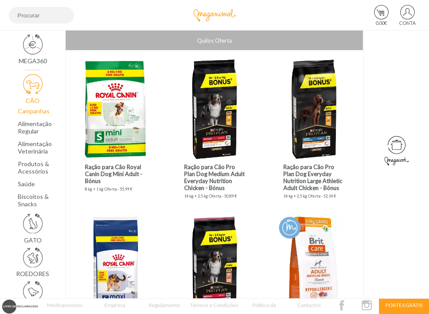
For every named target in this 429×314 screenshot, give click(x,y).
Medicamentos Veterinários (65, 308)
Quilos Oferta (214, 40)
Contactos (309, 305)
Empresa (114, 305)
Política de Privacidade (264, 308)
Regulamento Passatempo (164, 308)
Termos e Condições (214, 305)
